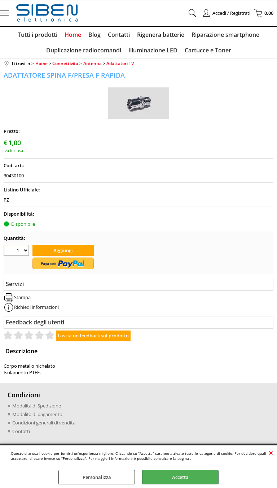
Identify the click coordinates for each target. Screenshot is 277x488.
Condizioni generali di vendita (43, 422)
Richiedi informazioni (36, 307)
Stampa (22, 297)
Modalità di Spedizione (36, 405)
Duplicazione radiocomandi (83, 50)
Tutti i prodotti (37, 35)
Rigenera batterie (160, 35)
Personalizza (97, 477)
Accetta (180, 477)
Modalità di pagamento (37, 414)
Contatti (119, 35)
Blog (94, 35)
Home (73, 35)
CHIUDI (271, 452)
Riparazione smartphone (225, 35)
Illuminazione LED (152, 50)
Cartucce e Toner (208, 50)
